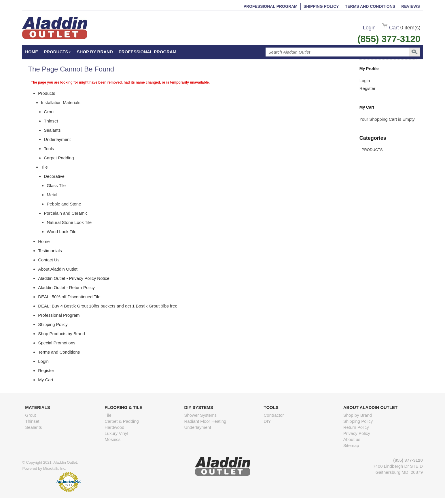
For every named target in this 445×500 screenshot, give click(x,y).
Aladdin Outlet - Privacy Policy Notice (73, 278)
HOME (31, 51)
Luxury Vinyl (116, 433)
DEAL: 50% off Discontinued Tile (69, 296)
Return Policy (356, 427)
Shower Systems (200, 415)
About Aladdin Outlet (57, 269)
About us (351, 439)
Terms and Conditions (370, 6)
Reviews (410, 6)
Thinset (32, 421)
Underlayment (197, 427)
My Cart (45, 379)
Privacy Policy (356, 433)
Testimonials (50, 250)
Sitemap (351, 445)
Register (367, 88)
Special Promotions (56, 342)
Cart (401, 28)
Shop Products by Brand (61, 333)
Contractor (274, 415)
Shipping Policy (321, 6)
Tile (108, 415)
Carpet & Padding (122, 421)
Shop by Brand (95, 51)
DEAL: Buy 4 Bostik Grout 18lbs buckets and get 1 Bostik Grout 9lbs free (107, 305)
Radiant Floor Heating (205, 421)
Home (44, 241)
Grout (30, 415)
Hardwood (114, 427)
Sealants (33, 427)
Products (57, 51)
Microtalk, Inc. (54, 468)
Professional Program (271, 6)
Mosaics (112, 439)
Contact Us (48, 259)
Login (369, 28)
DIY (267, 421)
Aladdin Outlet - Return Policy (66, 287)
